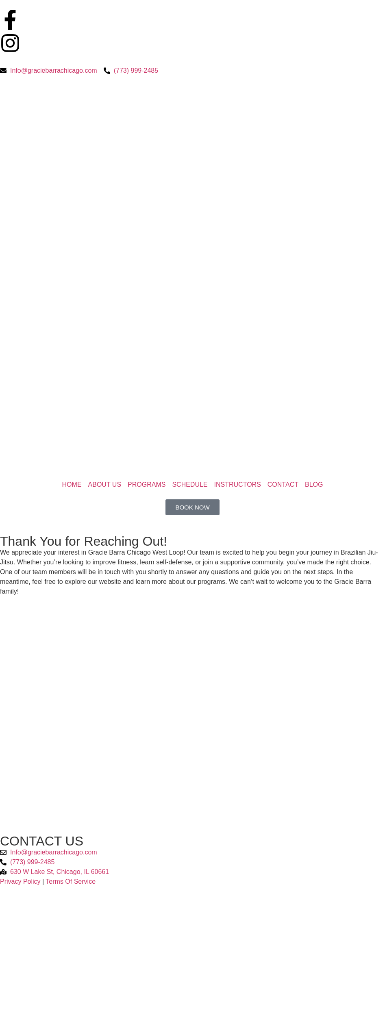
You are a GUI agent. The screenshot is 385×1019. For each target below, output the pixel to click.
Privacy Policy (20, 881)
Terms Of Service (71, 881)
